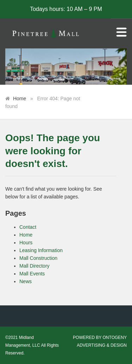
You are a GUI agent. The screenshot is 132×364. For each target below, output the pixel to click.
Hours (25, 242)
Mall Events (32, 273)
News (25, 281)
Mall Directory (34, 266)
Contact (27, 227)
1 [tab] (66, 81)
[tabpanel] (66, 66)
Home (19, 98)
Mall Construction (38, 258)
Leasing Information (41, 250)
